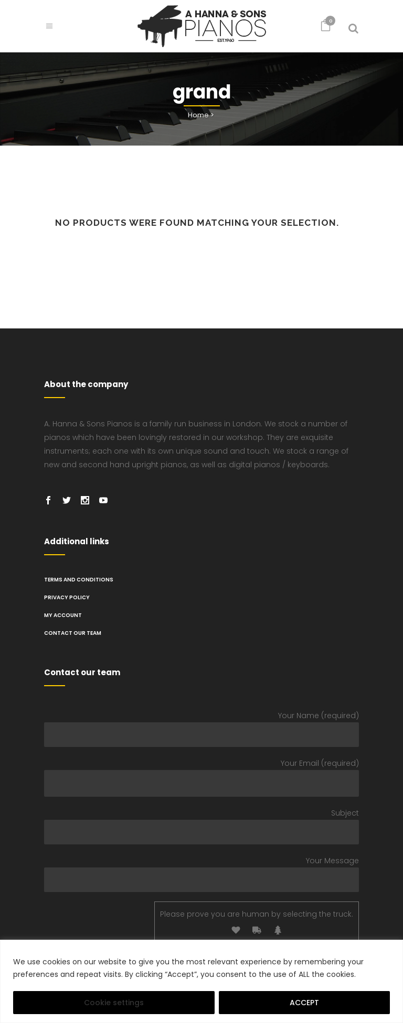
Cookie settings (114, 1002)
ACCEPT (304, 1002)
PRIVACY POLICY (67, 597)
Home (198, 115)
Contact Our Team (72, 633)
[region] (201, 981)
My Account (63, 615)
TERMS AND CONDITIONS (78, 580)
